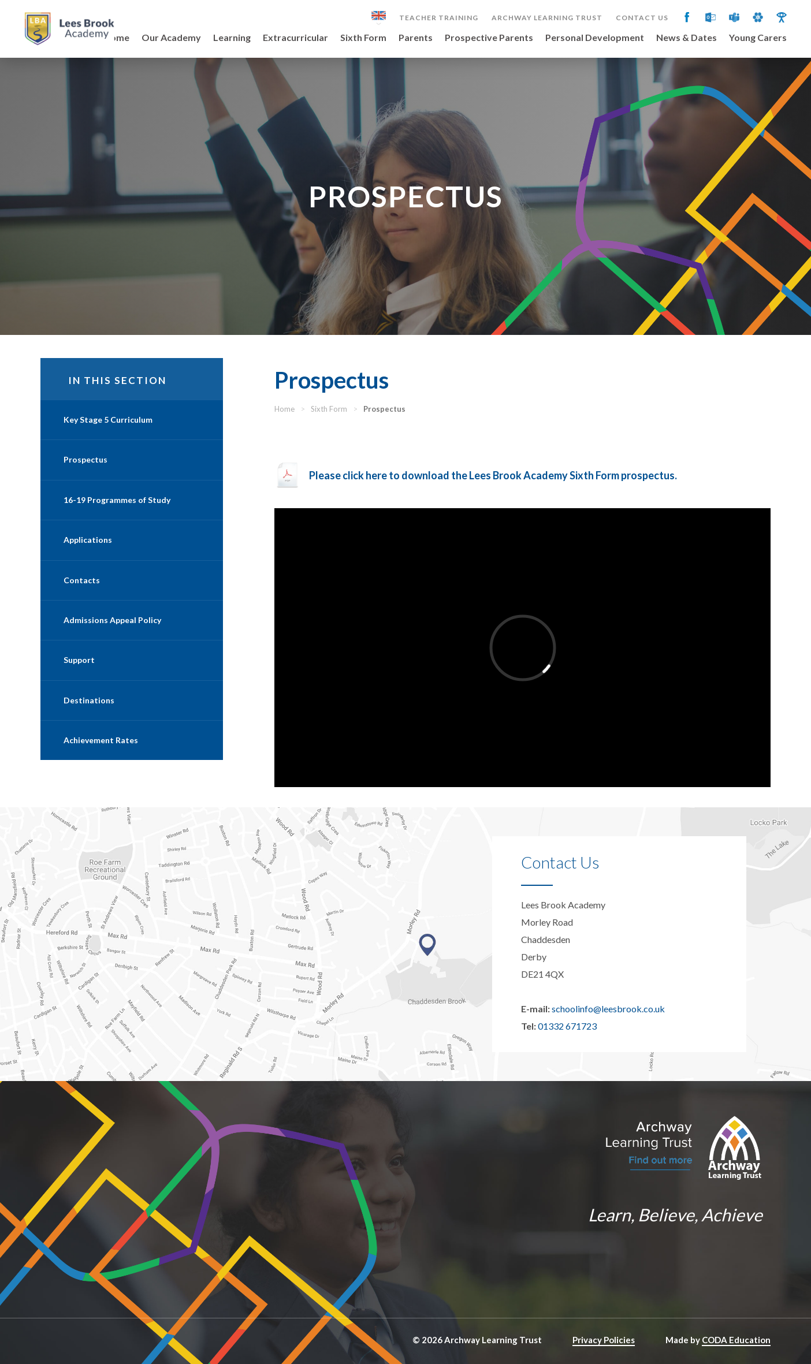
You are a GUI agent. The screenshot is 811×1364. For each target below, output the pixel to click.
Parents (416, 38)
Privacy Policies (603, 1340)
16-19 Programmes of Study (117, 500)
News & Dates (686, 38)
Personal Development (594, 38)
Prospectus (85, 459)
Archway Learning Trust (547, 17)
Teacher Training (438, 17)
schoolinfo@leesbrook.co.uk (608, 1008)
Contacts (82, 580)
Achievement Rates (101, 740)
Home (116, 38)
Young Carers (758, 38)
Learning (232, 38)
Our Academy (171, 38)
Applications (88, 540)
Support (79, 660)
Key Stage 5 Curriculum (108, 419)
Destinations (89, 700)
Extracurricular (295, 38)
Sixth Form (363, 38)
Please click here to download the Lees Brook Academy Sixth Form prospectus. (494, 475)
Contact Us (642, 17)
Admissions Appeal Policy (112, 620)
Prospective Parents (489, 38)
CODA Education (736, 1340)
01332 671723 (567, 1025)
